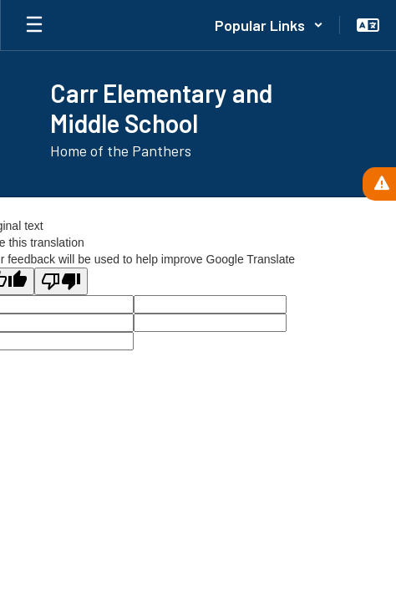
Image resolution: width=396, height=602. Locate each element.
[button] (269, 25)
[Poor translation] (61, 281)
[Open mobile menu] (34, 25)
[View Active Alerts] (379, 184)
